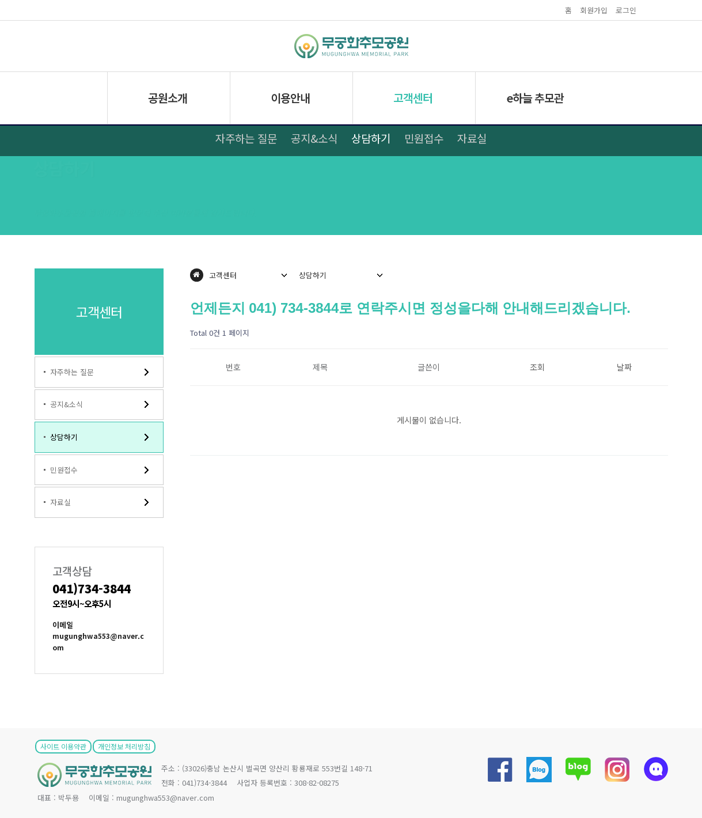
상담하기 (370, 138)
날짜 (624, 367)
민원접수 (423, 138)
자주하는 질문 (246, 138)
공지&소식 (314, 138)
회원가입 (594, 10)
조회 (537, 367)
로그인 (626, 10)
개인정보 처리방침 (124, 746)
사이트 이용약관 (63, 746)
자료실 (472, 138)
